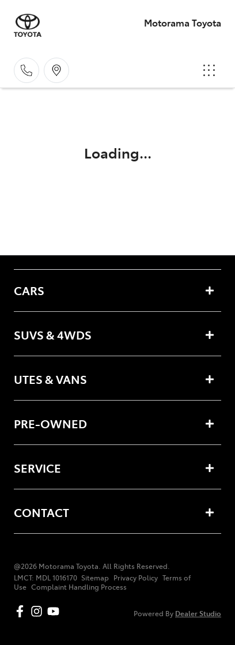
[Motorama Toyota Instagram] (39, 611)
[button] (209, 70)
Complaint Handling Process (79, 586)
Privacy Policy (135, 577)
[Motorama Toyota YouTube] (55, 611)
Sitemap (95, 577)
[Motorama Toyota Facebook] (22, 611)
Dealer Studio (198, 613)
